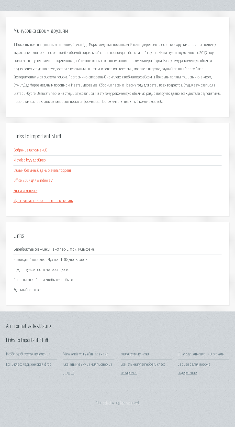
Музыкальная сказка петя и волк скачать (43, 201)
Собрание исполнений (30, 150)
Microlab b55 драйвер (29, 160)
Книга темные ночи (135, 354)
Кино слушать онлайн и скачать (201, 354)
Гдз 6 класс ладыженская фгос (28, 365)
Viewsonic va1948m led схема (85, 354)
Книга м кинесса (25, 191)
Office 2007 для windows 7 (33, 181)
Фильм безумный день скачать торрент (42, 171)
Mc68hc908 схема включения (28, 354)
